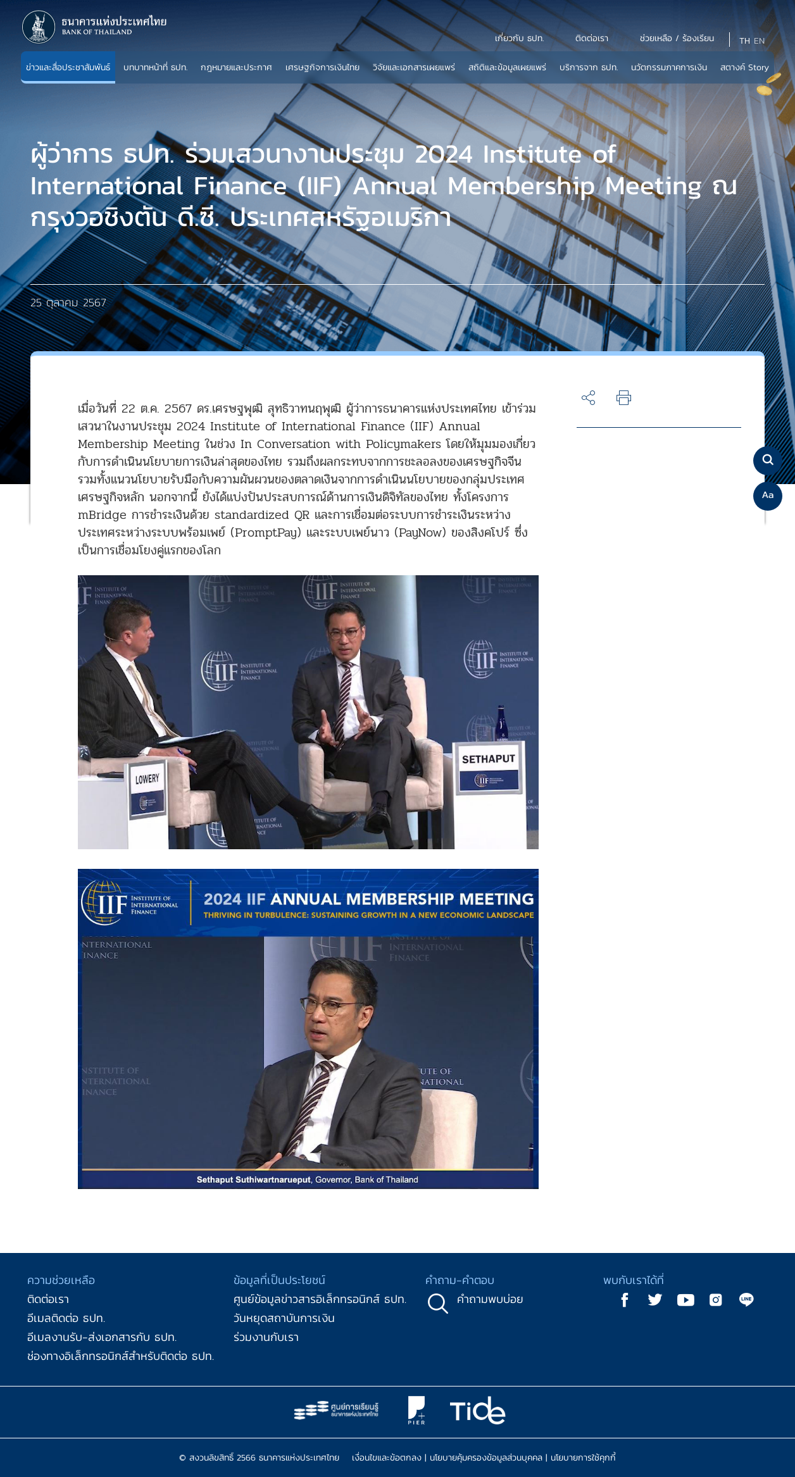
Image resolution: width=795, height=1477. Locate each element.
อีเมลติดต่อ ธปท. (66, 1317)
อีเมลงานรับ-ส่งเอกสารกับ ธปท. (102, 1336)
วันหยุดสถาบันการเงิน (284, 1317)
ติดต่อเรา (48, 1298)
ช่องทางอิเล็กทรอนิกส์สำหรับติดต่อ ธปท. (120, 1355)
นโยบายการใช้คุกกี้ (583, 1457)
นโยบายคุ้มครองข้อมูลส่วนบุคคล (486, 1457)
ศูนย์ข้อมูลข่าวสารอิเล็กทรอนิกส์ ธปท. (320, 1298)
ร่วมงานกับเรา (266, 1336)
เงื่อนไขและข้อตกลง (387, 1457)
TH (744, 40)
